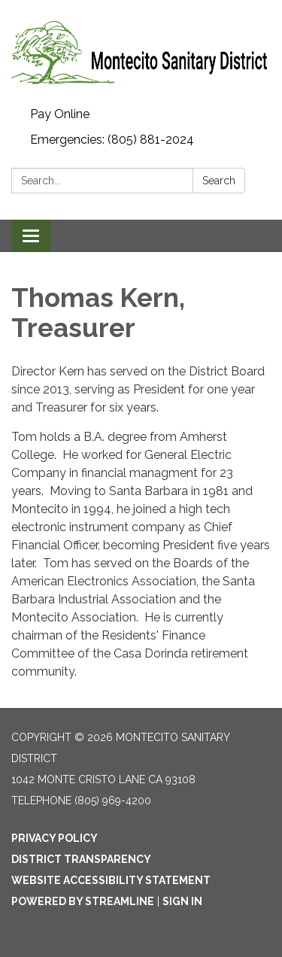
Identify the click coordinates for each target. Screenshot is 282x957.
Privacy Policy (54, 838)
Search (218, 181)
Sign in (182, 901)
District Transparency (81, 859)
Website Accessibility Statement (111, 880)
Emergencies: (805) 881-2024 (112, 139)
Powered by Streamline (82, 901)
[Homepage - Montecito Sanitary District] (141, 51)
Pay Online (59, 114)
